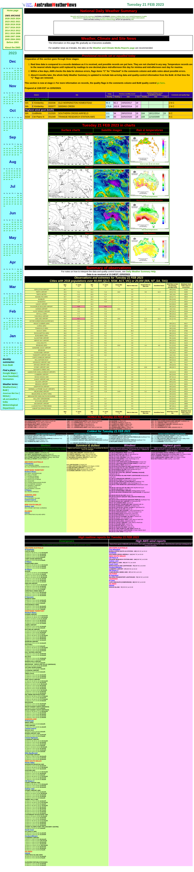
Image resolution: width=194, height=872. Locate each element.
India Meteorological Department (10, 405)
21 (12, 77)
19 (7, 77)
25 (4, 79)
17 (21, 75)
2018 (18, 24)
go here (161, 83)
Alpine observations (138, 18)
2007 (12, 36)
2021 (18, 21)
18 (4, 77)
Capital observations (108, 18)
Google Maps (9, 373)
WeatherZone (9, 387)
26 (7, 79)
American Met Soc (11, 393)
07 (12, 72)
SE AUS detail (154, 164)
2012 (18, 30)
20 (9, 77)
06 (9, 72)
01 (15, 70)
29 (15, 79)
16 (18, 75)
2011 (7, 33)
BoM (5, 390)
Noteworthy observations (92, 18)
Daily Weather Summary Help (141, 271)
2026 (7, 18)
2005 (7, 39)
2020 (7, 24)
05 (7, 72)
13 (9, 75)
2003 (18, 39)
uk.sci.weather (10, 399)
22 (15, 77)
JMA (132, 19)
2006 (18, 36)
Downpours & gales (140, 16)
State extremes (78, 18)
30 (18, 79)
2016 (12, 27)
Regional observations (123, 18)
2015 (18, 27)
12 (7, 75)
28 (12, 79)
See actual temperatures (149, 196)
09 (18, 72)
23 (18, 77)
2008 (7, 36)
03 (21, 70)
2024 (18, 18)
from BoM (8, 365)
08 (15, 72)
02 (18, 70)
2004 (13, 39)
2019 (12, 24)
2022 (12, 21)
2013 (12, 30)
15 (15, 75)
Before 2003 (13, 42)
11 (4, 75)
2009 (18, 33)
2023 (7, 21)
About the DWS (12, 47)
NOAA (6, 396)
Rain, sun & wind (127, 16)
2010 (12, 33)
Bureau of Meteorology (107, 19)
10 (21, 72)
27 (9, 79)
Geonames (8, 379)
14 (12, 75)
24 (21, 77)
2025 (12, 18)
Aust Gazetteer (10, 376)
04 (4, 72)
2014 (7, 30)
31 (21, 79)
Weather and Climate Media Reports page (114, 48)
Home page (12, 10)
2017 (7, 27)
